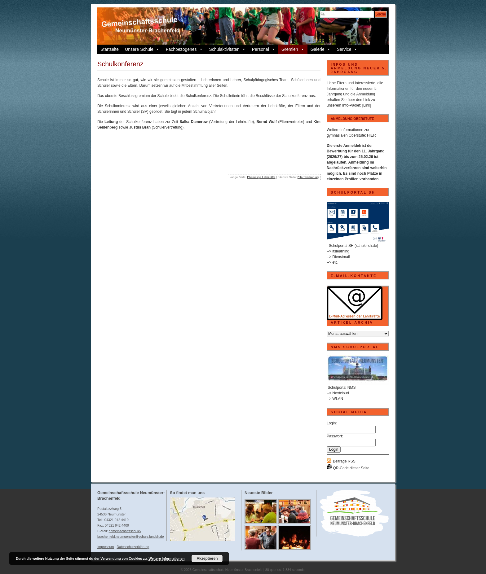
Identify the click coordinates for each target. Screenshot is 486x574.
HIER (371, 135)
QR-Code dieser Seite (348, 468)
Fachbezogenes (184, 49)
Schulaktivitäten (227, 49)
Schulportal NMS (342, 387)
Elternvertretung (308, 177)
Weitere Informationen (166, 558)
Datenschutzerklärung (133, 547)
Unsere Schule (142, 49)
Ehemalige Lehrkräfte (261, 177)
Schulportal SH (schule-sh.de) (353, 245)
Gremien (292, 49)
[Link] (366, 105)
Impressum (105, 547)
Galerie (321, 49)
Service (347, 49)
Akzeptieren (207, 558)
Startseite (109, 49)
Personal (263, 49)
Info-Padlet (351, 105)
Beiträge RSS (344, 461)
